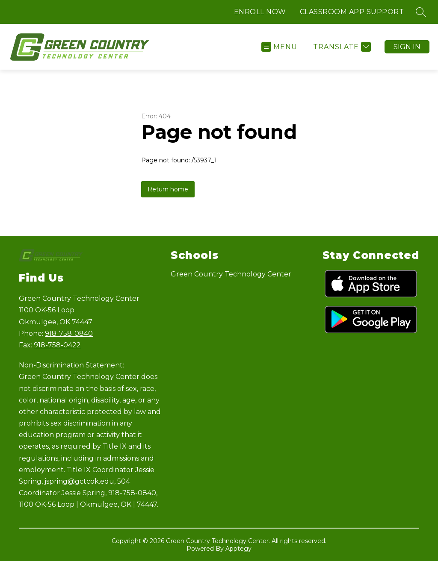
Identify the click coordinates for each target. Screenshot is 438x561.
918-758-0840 (69, 333)
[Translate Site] (341, 46)
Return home (168, 189)
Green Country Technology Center (231, 274)
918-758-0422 (57, 345)
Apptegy (238, 548)
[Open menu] (279, 46)
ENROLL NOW (260, 12)
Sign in (407, 47)
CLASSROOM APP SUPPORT (352, 12)
